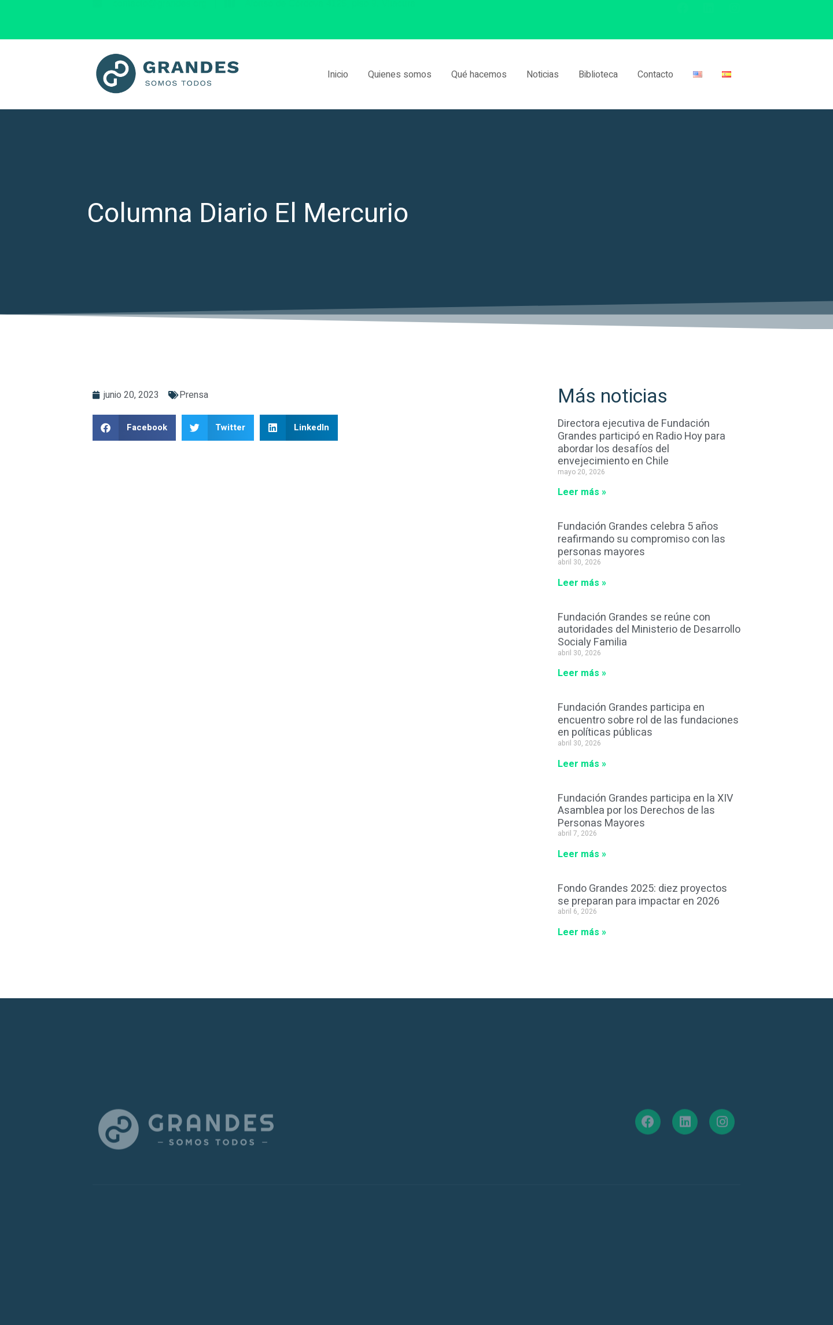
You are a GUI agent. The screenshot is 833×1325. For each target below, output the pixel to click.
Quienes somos (400, 75)
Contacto (655, 75)
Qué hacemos (479, 75)
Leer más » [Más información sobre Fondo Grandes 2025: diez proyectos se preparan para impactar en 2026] (582, 932)
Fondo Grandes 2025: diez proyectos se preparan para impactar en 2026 (642, 895)
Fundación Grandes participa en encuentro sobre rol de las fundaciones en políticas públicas (648, 720)
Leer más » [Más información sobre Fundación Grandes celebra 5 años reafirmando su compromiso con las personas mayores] (582, 583)
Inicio (337, 75)
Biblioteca (598, 75)
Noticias (542, 75)
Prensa (193, 395)
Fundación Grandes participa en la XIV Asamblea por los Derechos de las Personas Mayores (645, 811)
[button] (134, 428)
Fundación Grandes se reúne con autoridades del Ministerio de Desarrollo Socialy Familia (649, 630)
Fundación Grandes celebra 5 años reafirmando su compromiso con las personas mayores (641, 539)
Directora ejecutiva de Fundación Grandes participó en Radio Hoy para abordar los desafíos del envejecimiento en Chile (641, 442)
